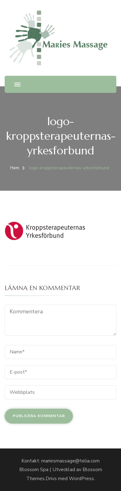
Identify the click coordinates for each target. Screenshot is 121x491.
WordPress (81, 478)
